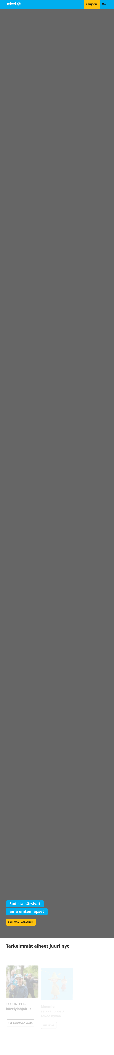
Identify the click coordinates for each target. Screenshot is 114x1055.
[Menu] (104, 4)
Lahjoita (92, 4)
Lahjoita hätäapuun (21, 922)
